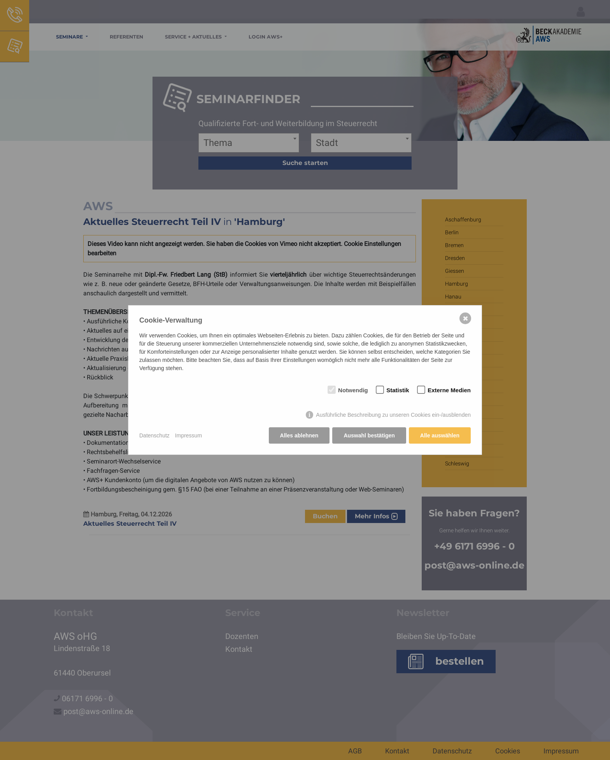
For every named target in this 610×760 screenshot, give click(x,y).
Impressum (188, 435)
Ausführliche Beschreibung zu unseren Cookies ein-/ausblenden (393, 415)
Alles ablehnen (299, 435)
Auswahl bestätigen (369, 435)
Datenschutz (154, 435)
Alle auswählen (439, 435)
